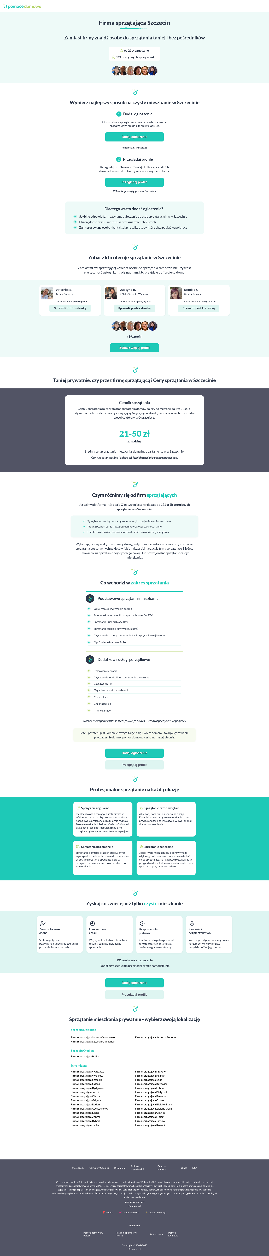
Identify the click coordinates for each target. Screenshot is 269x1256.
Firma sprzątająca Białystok (151, 1092)
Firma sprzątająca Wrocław (87, 1075)
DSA (194, 1167)
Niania (109, 1212)
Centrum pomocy (162, 1168)
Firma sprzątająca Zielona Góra (153, 1108)
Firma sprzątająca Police (85, 1056)
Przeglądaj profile (134, 182)
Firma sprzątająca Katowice (151, 1083)
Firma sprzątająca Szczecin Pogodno (156, 1037)
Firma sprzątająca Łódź (148, 1079)
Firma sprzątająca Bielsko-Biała (153, 1104)
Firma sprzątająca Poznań (150, 1075)
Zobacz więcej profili (134, 347)
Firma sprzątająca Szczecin (86, 1079)
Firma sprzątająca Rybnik (85, 1120)
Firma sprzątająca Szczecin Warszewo (93, 1037)
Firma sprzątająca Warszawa (87, 1071)
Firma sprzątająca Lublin (149, 1087)
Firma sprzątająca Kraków (150, 1071)
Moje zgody (78, 1167)
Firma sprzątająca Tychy (85, 1125)
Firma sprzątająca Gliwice (150, 1112)
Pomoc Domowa (173, 1234)
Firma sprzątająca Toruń (85, 1092)
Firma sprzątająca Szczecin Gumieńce (92, 1041)
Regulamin (120, 1167)
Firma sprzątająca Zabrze (85, 1116)
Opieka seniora (131, 1212)
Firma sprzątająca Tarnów (150, 1120)
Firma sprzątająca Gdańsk (86, 1083)
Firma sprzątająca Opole (149, 1100)
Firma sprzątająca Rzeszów (151, 1096)
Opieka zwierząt (157, 1212)
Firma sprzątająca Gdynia (86, 1100)
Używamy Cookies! (99, 1167)
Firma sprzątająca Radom (86, 1104)
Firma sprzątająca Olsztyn (86, 1096)
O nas (184, 1167)
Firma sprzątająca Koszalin (150, 1125)
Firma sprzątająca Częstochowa (89, 1108)
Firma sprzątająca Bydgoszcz (87, 1087)
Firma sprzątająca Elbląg (149, 1116)
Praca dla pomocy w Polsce (126, 1234)
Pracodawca (156, 1234)
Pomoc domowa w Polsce (93, 1234)
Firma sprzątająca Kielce (85, 1112)
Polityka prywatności (137, 1168)
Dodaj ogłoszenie (134, 137)
